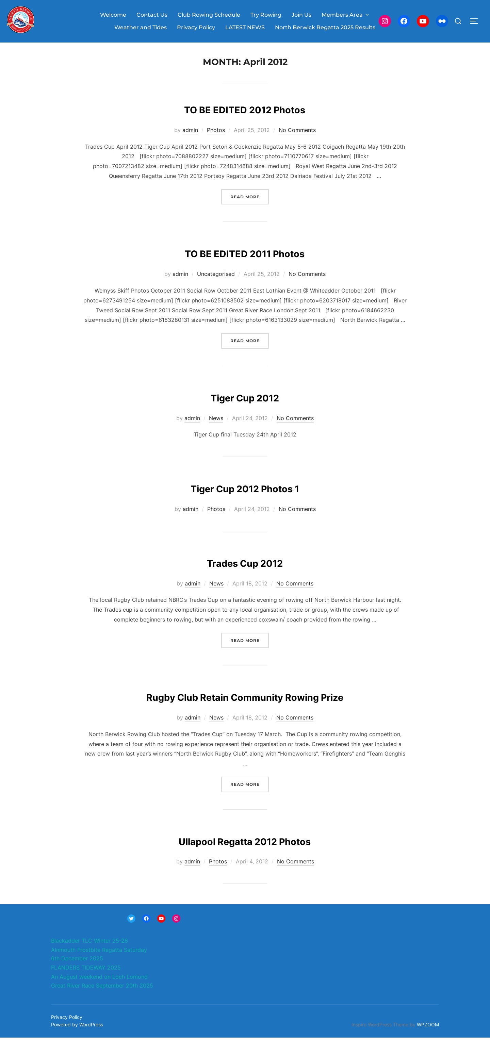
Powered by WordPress (77, 1029)
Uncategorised (216, 278)
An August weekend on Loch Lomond (99, 981)
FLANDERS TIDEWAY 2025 (86, 972)
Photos (216, 134)
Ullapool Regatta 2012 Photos (244, 844)
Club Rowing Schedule (209, 15)
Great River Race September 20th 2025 (102, 990)
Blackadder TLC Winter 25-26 (89, 945)
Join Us (301, 15)
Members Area (346, 15)
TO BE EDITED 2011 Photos (244, 256)
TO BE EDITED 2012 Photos (244, 112)
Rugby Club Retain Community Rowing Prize (244, 700)
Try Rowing (265, 15)
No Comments (297, 134)
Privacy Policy (196, 27)
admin (190, 134)
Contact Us (151, 15)
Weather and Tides (140, 27)
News (216, 422)
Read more (249, 200)
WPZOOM (428, 1029)
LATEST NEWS (245, 27)
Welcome (113, 15)
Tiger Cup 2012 (244, 400)
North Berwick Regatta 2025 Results (325, 27)
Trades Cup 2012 (244, 566)
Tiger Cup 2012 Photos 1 (245, 491)
